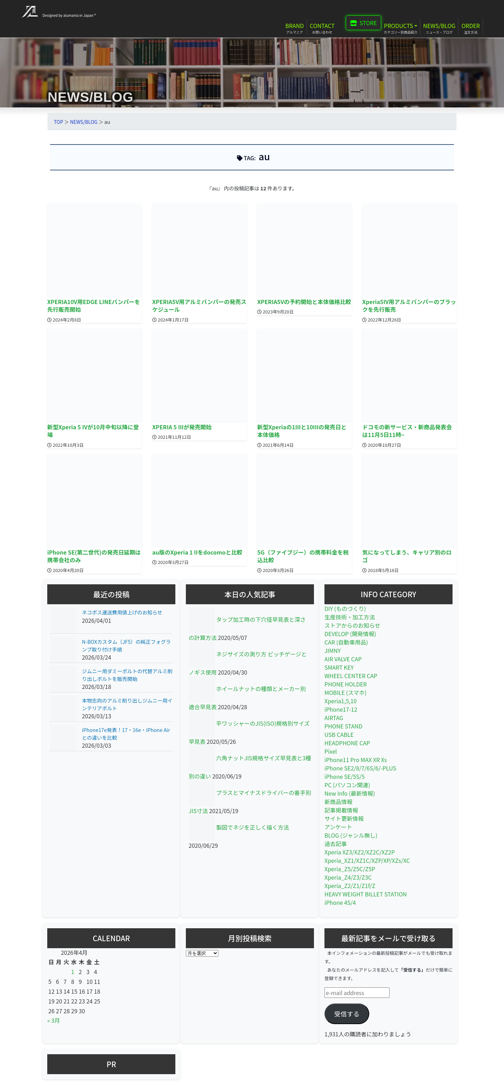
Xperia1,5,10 (340, 701)
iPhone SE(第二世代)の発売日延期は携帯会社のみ (94, 556)
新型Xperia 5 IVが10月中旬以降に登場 (93, 431)
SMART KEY (339, 667)
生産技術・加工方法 (349, 617)
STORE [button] (363, 23)
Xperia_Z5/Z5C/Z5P (349, 869)
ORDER (470, 25)
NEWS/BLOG (439, 25)
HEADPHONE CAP (347, 743)
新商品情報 (338, 801)
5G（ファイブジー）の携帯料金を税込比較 (303, 556)
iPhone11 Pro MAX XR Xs (355, 759)
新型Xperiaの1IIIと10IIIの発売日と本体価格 (301, 431)
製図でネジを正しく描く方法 (252, 827)
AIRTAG (333, 717)
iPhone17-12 (340, 709)
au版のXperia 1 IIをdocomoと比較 (197, 552)
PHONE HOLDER (345, 684)
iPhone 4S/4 (340, 902)
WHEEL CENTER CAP (350, 675)
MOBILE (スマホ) (345, 692)
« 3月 (53, 1020)
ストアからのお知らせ (352, 625)
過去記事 (335, 843)
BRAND (294, 25)
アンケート (338, 827)
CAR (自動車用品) (346, 642)
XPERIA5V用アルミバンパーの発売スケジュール (199, 305)
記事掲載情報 (341, 810)
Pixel (330, 751)
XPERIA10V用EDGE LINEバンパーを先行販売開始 (93, 305)
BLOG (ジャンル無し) (350, 835)
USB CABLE (339, 734)
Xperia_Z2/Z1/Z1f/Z (349, 885)
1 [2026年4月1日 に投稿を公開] (72, 971)
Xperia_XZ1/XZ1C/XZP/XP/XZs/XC (367, 860)
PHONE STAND (343, 726)
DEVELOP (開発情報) (350, 633)
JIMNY (332, 650)
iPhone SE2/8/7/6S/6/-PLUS (360, 768)
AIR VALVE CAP (343, 659)
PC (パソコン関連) (347, 785)
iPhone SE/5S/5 (344, 776)
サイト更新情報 (344, 818)
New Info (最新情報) (349, 793)
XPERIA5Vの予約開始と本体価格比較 (304, 301)
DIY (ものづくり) (345, 608)
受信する (346, 1013)
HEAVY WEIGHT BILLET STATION (365, 894)
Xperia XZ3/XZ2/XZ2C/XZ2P (359, 852)
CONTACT (322, 25)
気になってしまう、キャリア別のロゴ (406, 556)
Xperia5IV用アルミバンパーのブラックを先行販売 (409, 305)
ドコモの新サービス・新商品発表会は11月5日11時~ (407, 431)
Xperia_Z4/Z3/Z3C (348, 877)
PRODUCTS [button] (398, 25)
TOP (58, 121)
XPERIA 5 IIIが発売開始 (182, 427)
